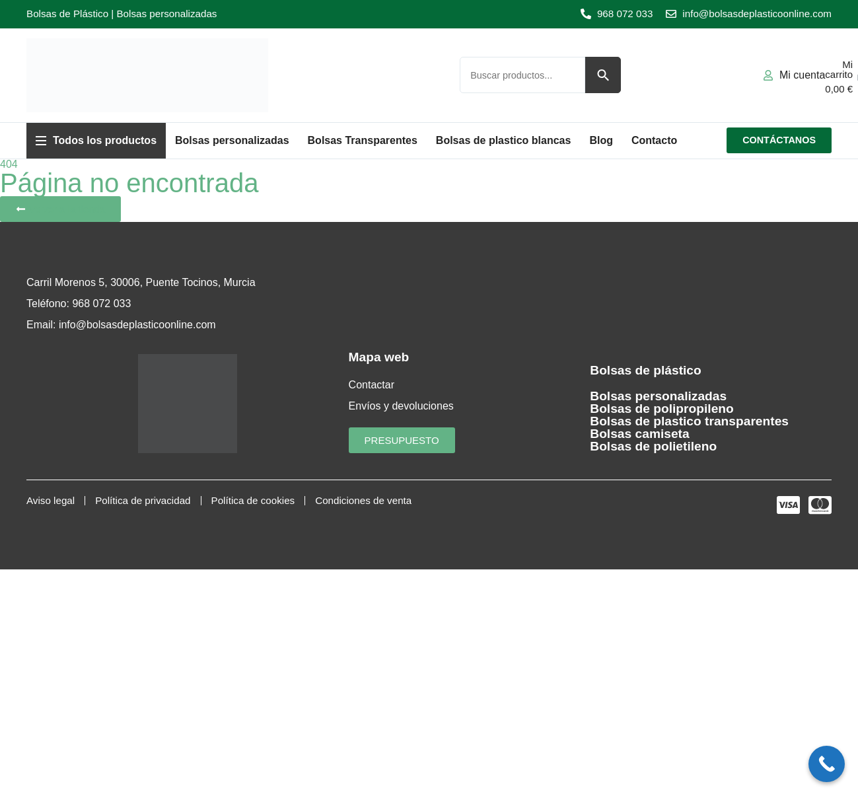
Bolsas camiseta (639, 434)
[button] (96, 141)
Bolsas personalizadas (658, 396)
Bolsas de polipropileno (661, 408)
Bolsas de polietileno (653, 446)
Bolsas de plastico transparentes (689, 421)
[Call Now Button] (826, 764)
